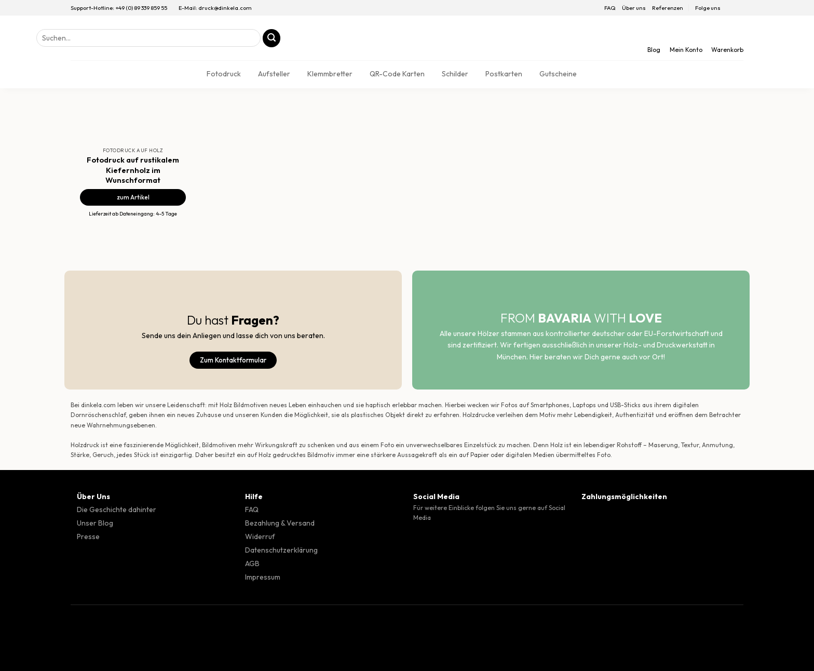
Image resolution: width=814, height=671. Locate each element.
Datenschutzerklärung (281, 550)
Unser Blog (95, 523)
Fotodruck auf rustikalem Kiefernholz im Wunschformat (133, 169)
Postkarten (503, 73)
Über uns (634, 7)
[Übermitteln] (272, 38)
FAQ (610, 7)
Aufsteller (274, 73)
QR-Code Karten (397, 73)
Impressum (262, 577)
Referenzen (667, 7)
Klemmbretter (329, 73)
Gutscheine (558, 73)
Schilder (455, 73)
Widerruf (260, 536)
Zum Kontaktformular (233, 360)
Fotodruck (224, 73)
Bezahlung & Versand (280, 523)
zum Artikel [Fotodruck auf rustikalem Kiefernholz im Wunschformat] (133, 197)
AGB (252, 563)
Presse (88, 536)
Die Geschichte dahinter (116, 509)
